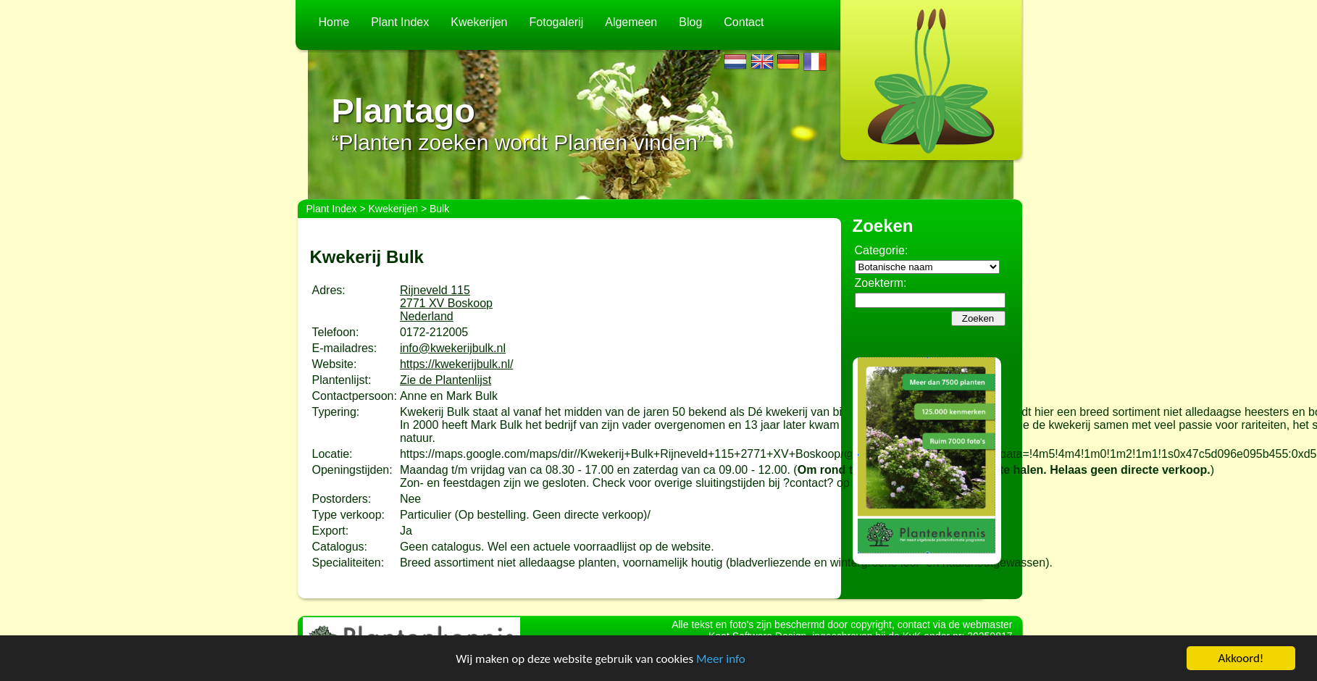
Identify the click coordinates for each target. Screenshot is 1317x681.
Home (334, 22)
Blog (690, 22)
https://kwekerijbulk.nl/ (457, 364)
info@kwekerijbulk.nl (453, 348)
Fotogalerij (557, 22)
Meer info (720, 659)
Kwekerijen (479, 22)
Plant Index (400, 22)
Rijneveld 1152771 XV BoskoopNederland (446, 303)
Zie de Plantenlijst (445, 380)
